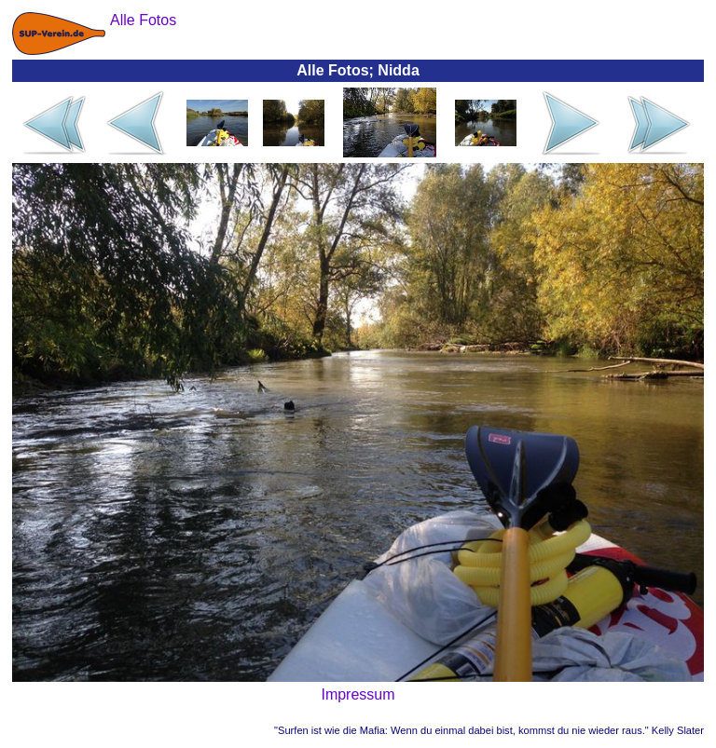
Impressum (357, 694)
